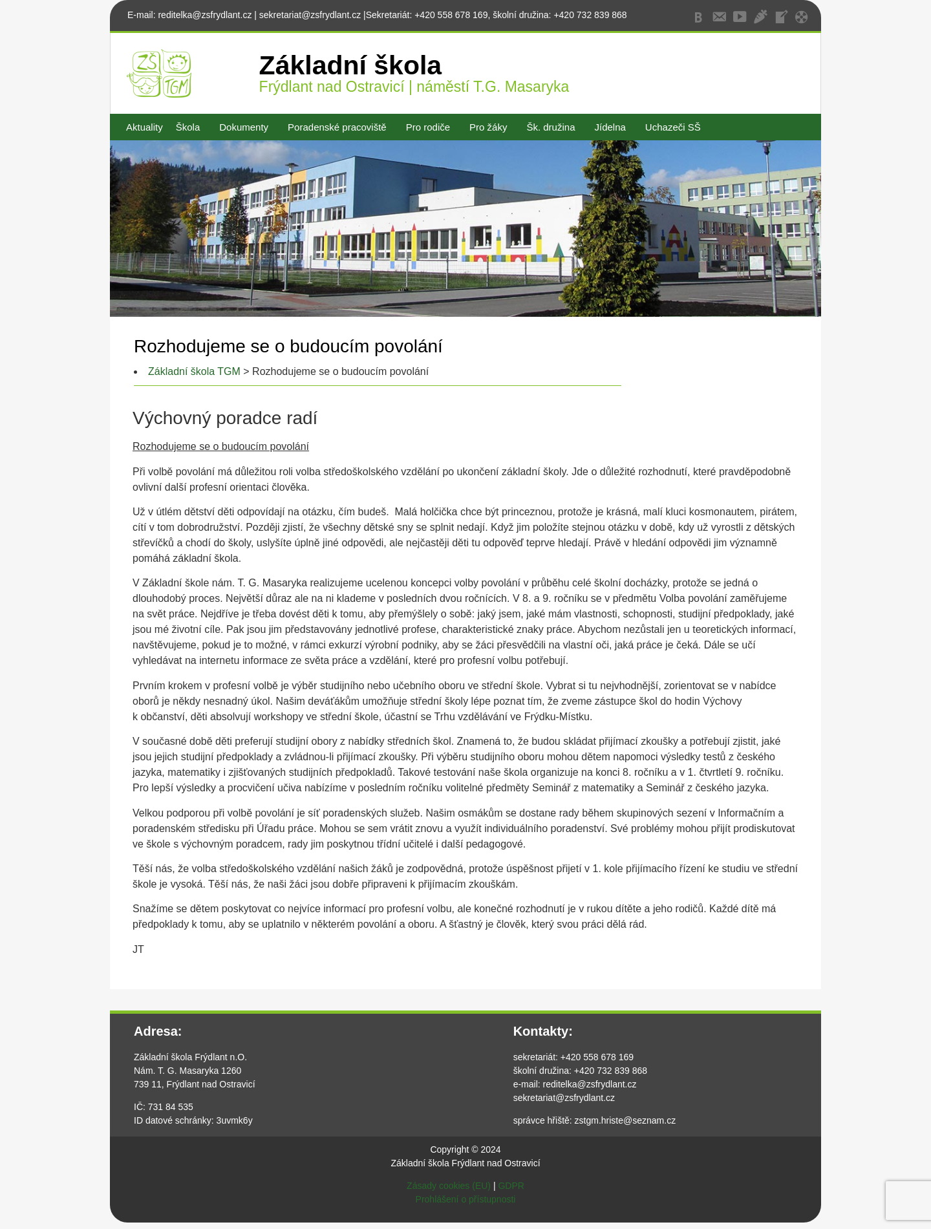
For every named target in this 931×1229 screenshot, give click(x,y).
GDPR (511, 1186)
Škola (188, 127)
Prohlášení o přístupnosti (466, 1199)
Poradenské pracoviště (337, 127)
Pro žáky (488, 127)
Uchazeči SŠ (673, 127)
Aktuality (144, 127)
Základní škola (350, 65)
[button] (191, 127)
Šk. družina (550, 127)
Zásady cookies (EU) (449, 1186)
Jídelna (609, 127)
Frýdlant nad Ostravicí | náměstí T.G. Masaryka (414, 86)
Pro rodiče (428, 127)
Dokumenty (243, 127)
